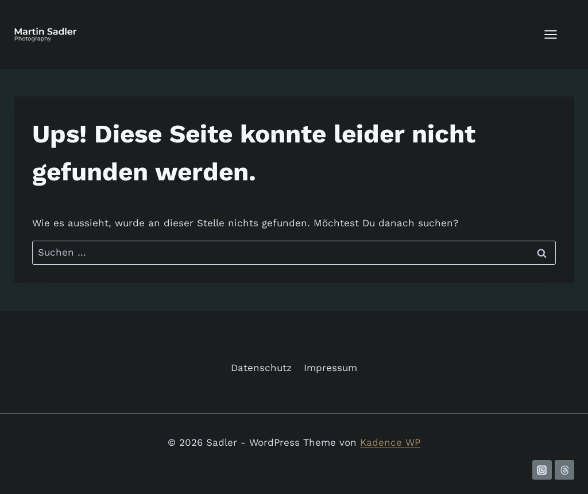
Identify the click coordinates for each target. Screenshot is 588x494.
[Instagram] (542, 470)
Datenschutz (261, 367)
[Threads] (564, 470)
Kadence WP (390, 442)
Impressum (330, 367)
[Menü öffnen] (556, 34)
